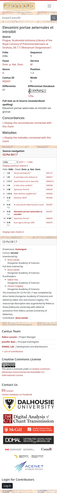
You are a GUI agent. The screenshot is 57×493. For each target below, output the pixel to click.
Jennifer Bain (9, 341)
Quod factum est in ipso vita (26, 181)
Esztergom (21, 249)
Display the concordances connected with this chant (27, 124)
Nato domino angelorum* (25, 193)
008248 (49, 185)
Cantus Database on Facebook (17, 394)
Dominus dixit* (20, 197)
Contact (7, 390)
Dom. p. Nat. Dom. (13, 64)
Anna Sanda (13, 259)
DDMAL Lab (8, 346)
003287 (49, 204)
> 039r (29, 162)
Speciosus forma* (21, 189)
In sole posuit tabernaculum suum (29, 204)
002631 (6, 81)
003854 (49, 193)
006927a (50, 181)
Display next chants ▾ (13, 231)
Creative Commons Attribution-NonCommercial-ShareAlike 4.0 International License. (26, 372)
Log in (7, 485)
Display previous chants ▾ (15, 165)
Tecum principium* (22, 173)
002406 (49, 197)
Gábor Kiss (12, 279)
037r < (22, 162)
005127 (49, 173)
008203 (49, 189)
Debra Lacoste (9, 337)
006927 (49, 177)
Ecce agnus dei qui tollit (24, 222)
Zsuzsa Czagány (15, 286)
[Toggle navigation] (49, 6)
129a (30, 96)
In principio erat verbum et (25, 177)
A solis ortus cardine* (23, 185)
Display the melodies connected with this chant (26, 139)
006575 (49, 222)
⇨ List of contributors (12, 351)
